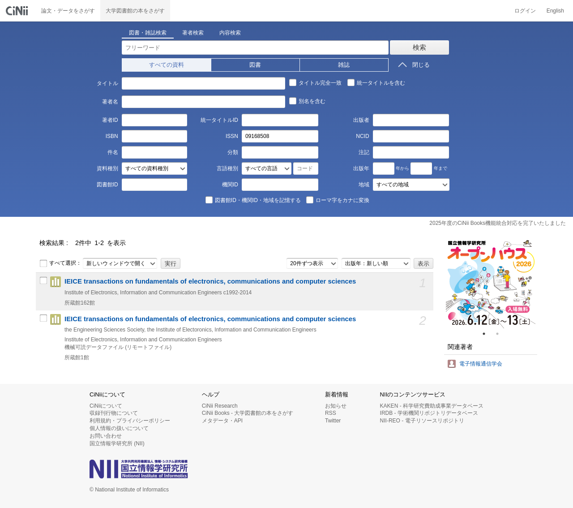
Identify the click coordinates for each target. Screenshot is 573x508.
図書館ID (107, 184)
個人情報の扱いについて (119, 428)
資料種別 (107, 168)
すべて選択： (60, 263)
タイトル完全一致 (315, 82)
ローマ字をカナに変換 (337, 200)
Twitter (333, 421)
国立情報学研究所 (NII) (117, 443)
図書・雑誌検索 (148, 33)
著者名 (110, 102)
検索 (419, 47)
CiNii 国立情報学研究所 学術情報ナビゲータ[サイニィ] (18, 11)
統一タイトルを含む (376, 82)
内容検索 (230, 33)
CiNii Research (220, 406)
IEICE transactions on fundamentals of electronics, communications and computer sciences (210, 281)
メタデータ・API (222, 421)
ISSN (232, 136)
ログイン (525, 11)
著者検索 (193, 33)
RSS (330, 413)
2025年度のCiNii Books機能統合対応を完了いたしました (497, 223)
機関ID (230, 184)
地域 (364, 184)
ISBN (112, 136)
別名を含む (307, 101)
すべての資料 (166, 64)
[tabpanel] (490, 283)
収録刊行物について (114, 413)
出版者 (361, 120)
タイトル (107, 83)
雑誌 (344, 64)
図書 (255, 64)
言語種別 (227, 168)
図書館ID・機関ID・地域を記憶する (253, 200)
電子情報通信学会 (480, 364)
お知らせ (335, 406)
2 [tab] (500, 333)
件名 (112, 152)
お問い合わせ (106, 436)
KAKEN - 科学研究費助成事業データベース (431, 406)
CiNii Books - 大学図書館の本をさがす (248, 413)
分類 (232, 152)
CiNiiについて (106, 406)
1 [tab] (487, 333)
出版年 (361, 168)
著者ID (110, 120)
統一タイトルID (219, 120)
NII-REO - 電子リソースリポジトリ (422, 421)
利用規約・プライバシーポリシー (130, 421)
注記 (364, 152)
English (555, 11)
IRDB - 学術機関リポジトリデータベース (429, 413)
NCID (362, 136)
